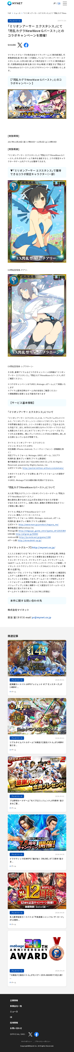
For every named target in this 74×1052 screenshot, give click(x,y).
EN (59, 3)
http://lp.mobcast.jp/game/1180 (35, 537)
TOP (9, 13)
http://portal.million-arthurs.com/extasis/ (43, 468)
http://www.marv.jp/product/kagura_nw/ (39, 524)
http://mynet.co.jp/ (43, 547)
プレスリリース (14, 21)
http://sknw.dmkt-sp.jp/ (30, 540)
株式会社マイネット (15, 3)
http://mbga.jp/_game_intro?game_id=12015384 (42, 530)
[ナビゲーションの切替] (65, 3)
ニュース (17, 13)
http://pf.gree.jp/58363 (27, 534)
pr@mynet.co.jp (41, 617)
